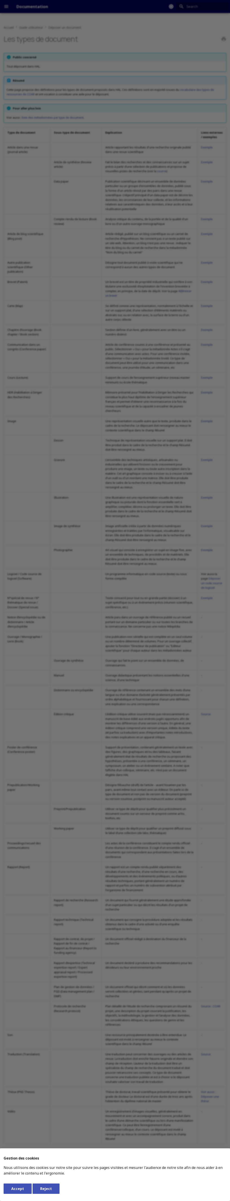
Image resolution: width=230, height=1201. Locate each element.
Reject (46, 1188)
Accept (17, 1188)
